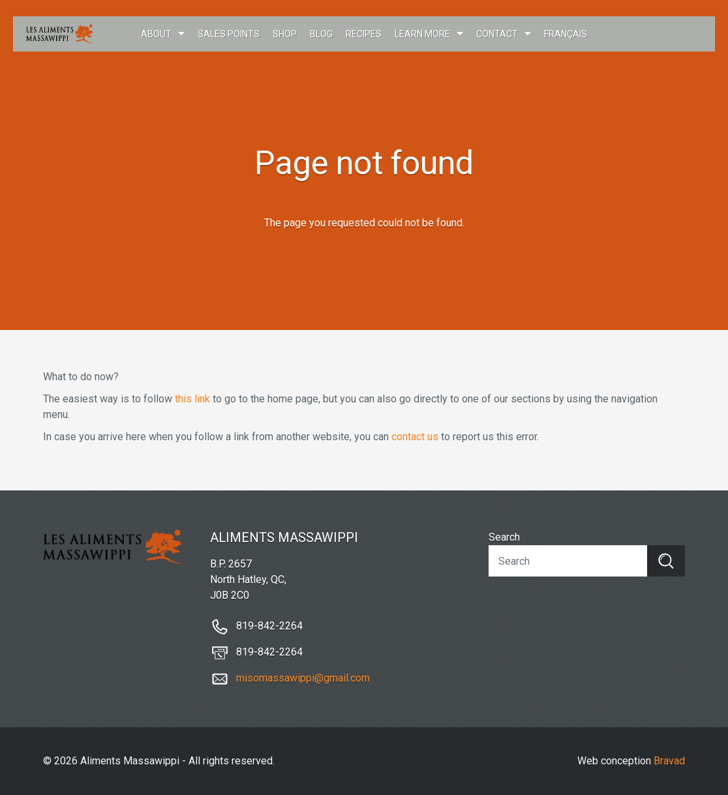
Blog (321, 34)
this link (192, 399)
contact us (414, 436)
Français (565, 34)
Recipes (364, 34)
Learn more (422, 34)
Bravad (669, 761)
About (156, 34)
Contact (497, 34)
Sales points (229, 34)
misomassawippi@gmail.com (303, 678)
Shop (285, 34)
